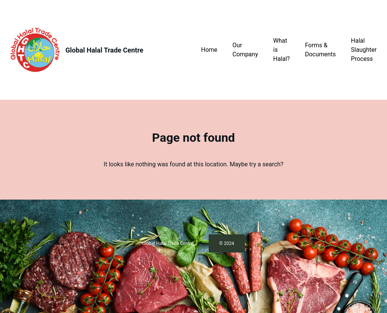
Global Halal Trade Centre (104, 50)
